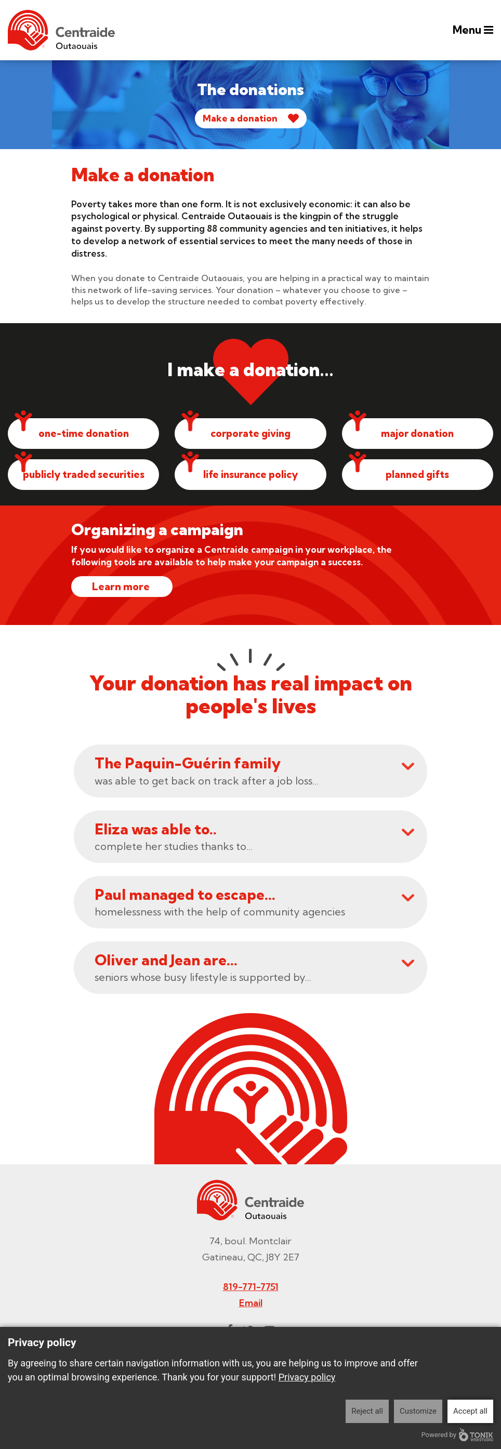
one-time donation (83, 433)
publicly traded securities (83, 475)
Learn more (122, 587)
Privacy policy (307, 1377)
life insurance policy (250, 475)
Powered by (457, 1434)
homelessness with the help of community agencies (254, 903)
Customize (418, 1411)
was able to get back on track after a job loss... (254, 772)
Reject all (367, 1411)
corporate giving (250, 433)
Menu (472, 30)
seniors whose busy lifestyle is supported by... (254, 969)
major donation (417, 433)
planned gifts (418, 475)
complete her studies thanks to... (254, 837)
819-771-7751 (251, 1288)
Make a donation (240, 118)
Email (250, 1304)
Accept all (470, 1411)
